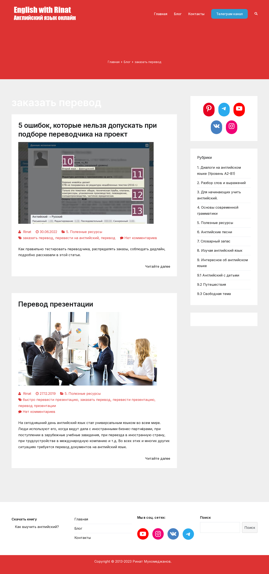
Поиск (205, 517)
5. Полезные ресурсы (84, 232)
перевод (108, 238)
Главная (160, 14)
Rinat (27, 232)
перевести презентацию (133, 400)
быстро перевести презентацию (50, 400)
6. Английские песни (214, 232)
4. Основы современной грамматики (217, 210)
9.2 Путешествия (211, 284)
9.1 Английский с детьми (218, 275)
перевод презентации (37, 406)
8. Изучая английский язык (219, 250)
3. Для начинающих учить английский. (219, 195)
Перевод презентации (55, 304)
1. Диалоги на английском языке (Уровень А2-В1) (219, 170)
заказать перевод (38, 238)
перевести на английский (77, 238)
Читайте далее (157, 266)
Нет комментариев (140, 238)
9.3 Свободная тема (214, 294)
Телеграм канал (229, 14)
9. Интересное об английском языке (222, 263)
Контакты (196, 14)
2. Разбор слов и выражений (221, 183)
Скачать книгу (24, 519)
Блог (178, 14)
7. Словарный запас (213, 241)
